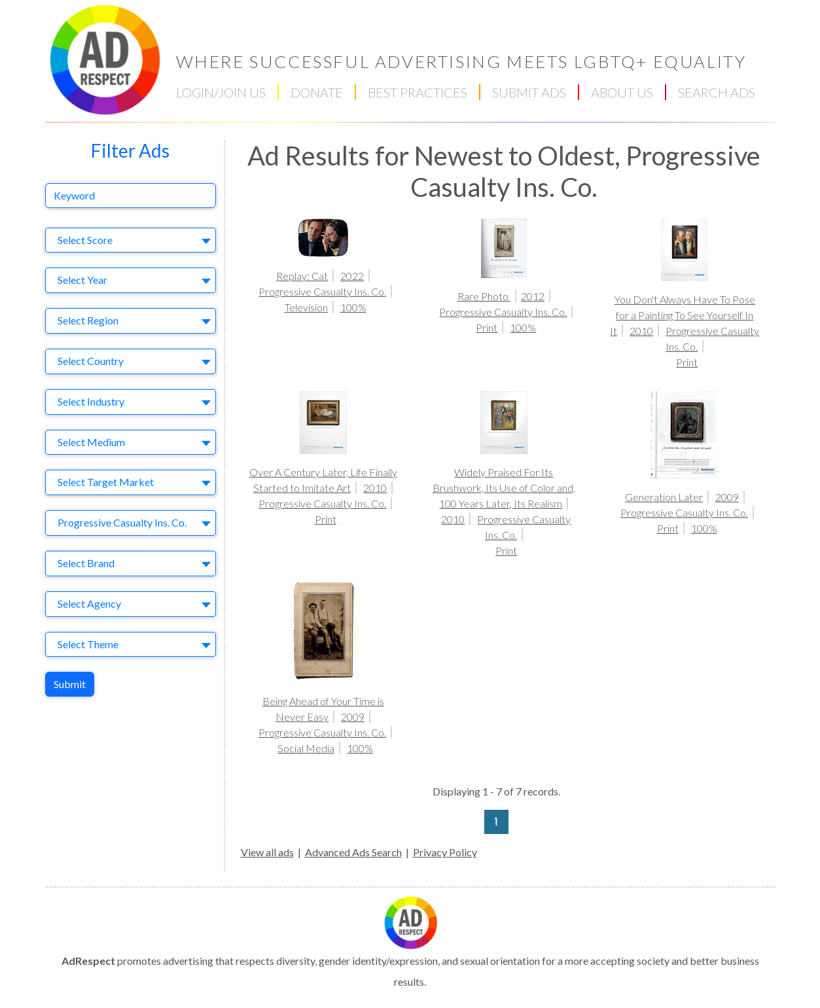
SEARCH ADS (716, 92)
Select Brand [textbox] (86, 563)
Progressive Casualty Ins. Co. (322, 291)
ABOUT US (622, 92)
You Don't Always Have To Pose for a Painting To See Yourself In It (682, 315)
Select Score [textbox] (85, 240)
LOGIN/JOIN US (221, 92)
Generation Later (664, 497)
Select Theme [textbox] (88, 644)
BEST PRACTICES (417, 92)
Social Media (305, 748)
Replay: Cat (302, 275)
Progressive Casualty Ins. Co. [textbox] (122, 522)
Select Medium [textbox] (91, 442)
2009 (727, 497)
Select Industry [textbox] (91, 401)
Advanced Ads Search (353, 852)
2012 (532, 296)
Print (486, 327)
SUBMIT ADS (529, 92)
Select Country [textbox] (91, 361)
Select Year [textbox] (82, 279)
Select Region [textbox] (88, 320)
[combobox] (130, 240)
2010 (641, 330)
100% (353, 307)
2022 (352, 275)
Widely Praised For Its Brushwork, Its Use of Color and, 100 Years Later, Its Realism (504, 488)
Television (306, 307)
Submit (70, 684)
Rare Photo (483, 296)
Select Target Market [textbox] (106, 482)
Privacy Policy (445, 852)
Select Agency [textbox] (89, 603)
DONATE (317, 92)
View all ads (267, 852)
